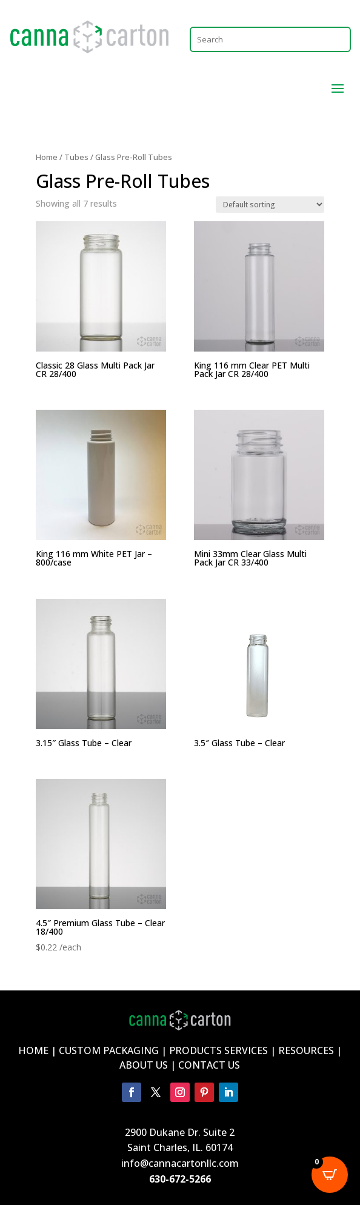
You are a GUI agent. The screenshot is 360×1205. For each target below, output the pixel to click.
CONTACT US (209, 1065)
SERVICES (246, 1050)
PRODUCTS (195, 1050)
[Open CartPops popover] (330, 1175)
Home (47, 157)
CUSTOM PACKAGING (110, 1050)
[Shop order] (270, 204)
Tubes (76, 157)
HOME (33, 1050)
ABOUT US (143, 1065)
